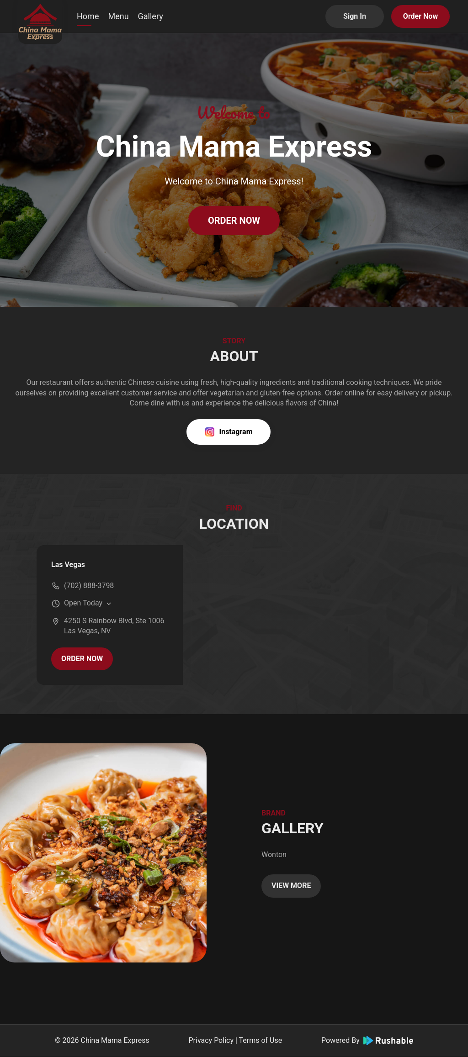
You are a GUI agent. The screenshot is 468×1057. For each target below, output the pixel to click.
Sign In (354, 16)
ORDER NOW (234, 220)
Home (88, 16)
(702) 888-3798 (89, 585)
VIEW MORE (291, 885)
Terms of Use (260, 1040)
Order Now (420, 16)
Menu (118, 16)
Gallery (150, 16)
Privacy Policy (211, 1040)
